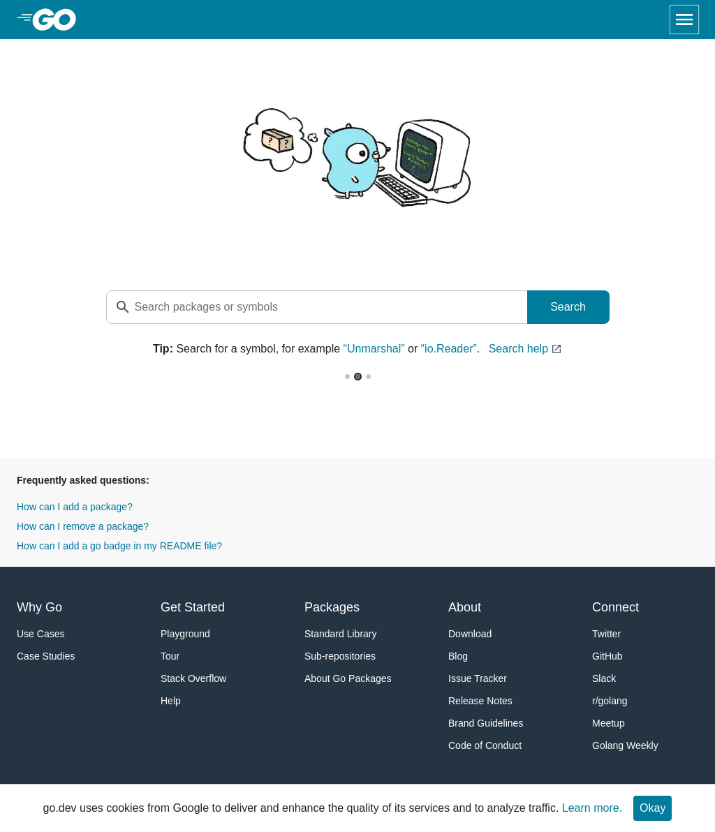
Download (470, 633)
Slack (604, 678)
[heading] (59, 19)
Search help (525, 349)
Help (171, 700)
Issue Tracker (477, 678)
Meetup (608, 723)
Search (568, 307)
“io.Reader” (449, 349)
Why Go (39, 607)
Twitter (606, 633)
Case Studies (46, 656)
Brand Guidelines (485, 723)
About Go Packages (348, 678)
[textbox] (317, 307)
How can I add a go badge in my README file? (119, 545)
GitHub (607, 656)
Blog (458, 656)
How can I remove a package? (83, 526)
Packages (332, 607)
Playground (185, 633)
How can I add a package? (75, 506)
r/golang (610, 700)
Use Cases (40, 633)
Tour (170, 656)
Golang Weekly (625, 745)
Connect (615, 607)
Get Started (193, 607)
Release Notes (480, 700)
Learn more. (592, 808)
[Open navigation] (684, 20)
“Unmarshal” (374, 349)
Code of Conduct (485, 745)
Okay (652, 808)
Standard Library (340, 633)
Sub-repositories (340, 656)
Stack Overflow (193, 678)
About (464, 607)
